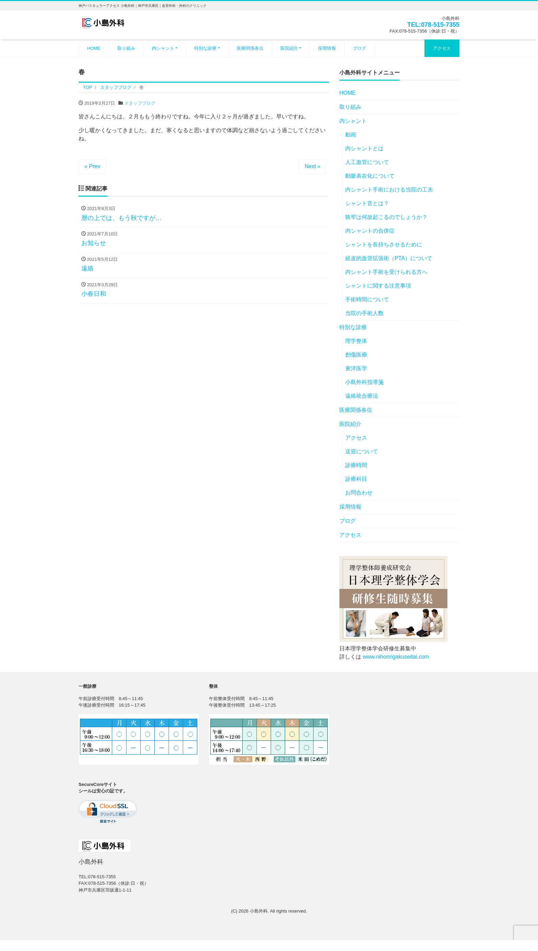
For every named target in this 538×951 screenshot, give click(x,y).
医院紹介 (289, 48)
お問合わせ (359, 493)
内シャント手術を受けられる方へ (386, 272)
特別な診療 (205, 48)
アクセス (442, 48)
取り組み (126, 48)
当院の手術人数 (364, 313)
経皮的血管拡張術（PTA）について (388, 258)
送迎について (361, 451)
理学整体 (356, 341)
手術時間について (367, 299)
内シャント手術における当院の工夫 (389, 190)
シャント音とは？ (367, 203)
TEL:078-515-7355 (433, 24)
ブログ (359, 48)
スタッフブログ (139, 103)
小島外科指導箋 (364, 382)
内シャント (163, 48)
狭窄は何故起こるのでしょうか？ (386, 217)
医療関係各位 (250, 48)
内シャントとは (364, 148)
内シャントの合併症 (370, 231)
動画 (350, 135)
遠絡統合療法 (361, 396)
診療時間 (356, 465)
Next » (312, 166)
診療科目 (356, 479)
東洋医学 (356, 368)
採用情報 (327, 48)
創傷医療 (356, 355)
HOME (94, 48)
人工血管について (367, 162)
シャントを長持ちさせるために (383, 244)
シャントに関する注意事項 (378, 286)
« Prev (92, 166)
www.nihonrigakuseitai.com (396, 657)
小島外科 (259, 911)
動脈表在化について (370, 176)
